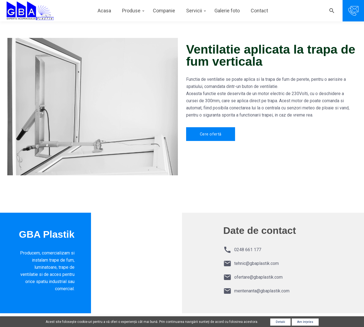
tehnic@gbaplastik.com (256, 263)
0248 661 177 (247, 249)
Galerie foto (227, 10)
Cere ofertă (210, 134)
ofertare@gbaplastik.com (258, 277)
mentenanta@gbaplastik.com (261, 290)
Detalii (280, 322)
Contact (259, 10)
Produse (131, 10)
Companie (164, 10)
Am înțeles (305, 322)
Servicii (194, 10)
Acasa (104, 10)
